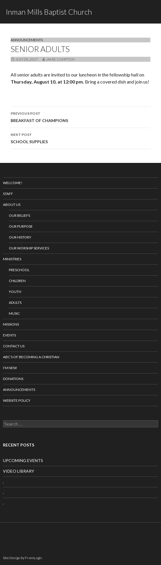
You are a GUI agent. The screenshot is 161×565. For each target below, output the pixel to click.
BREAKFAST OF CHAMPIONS (80, 116)
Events (9, 335)
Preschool (19, 270)
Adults (15, 302)
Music (14, 313)
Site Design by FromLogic (22, 558)
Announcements (27, 40)
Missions (11, 324)
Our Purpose (21, 226)
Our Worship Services (29, 248)
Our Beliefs (19, 215)
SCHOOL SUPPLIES (80, 137)
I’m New (10, 368)
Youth (15, 291)
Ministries (12, 259)
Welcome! (12, 183)
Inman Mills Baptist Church (49, 11)
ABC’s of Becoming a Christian (31, 357)
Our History (20, 237)
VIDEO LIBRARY (18, 471)
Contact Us (13, 346)
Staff (8, 193)
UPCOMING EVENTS (23, 460)
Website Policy (16, 400)
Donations (13, 378)
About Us (11, 204)
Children (17, 281)
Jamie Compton (60, 59)
